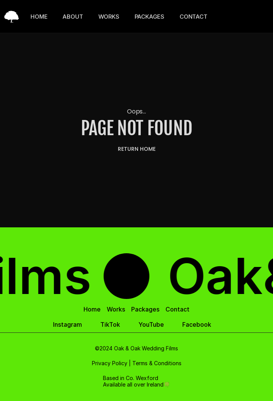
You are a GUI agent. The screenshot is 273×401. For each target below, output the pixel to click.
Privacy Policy (109, 363)
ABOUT (73, 16)
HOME (39, 16)
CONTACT (193, 16)
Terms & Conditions (156, 363)
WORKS (108, 16)
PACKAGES (149, 16)
